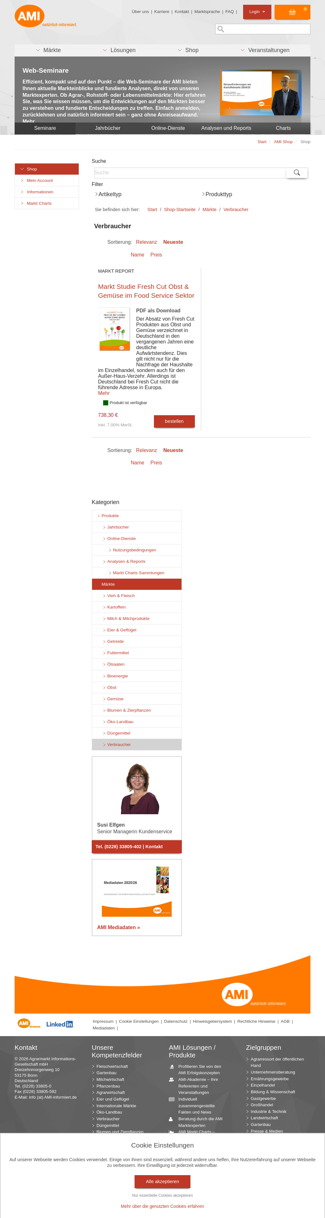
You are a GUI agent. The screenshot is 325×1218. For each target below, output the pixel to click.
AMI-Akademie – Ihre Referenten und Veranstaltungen (196, 1085)
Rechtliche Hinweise (256, 1021)
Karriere (161, 11)
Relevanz (146, 242)
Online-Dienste (168, 128)
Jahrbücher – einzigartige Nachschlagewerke (200, 1154)
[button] (48, 50)
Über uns (140, 11)
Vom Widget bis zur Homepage (194, 1194)
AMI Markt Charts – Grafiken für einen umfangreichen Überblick (199, 1138)
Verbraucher (235, 209)
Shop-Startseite (180, 209)
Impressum (103, 1021)
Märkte (209, 209)
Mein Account (36, 180)
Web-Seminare (46, 70)
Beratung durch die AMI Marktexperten (198, 1122)
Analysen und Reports (226, 128)
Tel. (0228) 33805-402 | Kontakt (129, 846)
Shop (28, 169)
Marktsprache (207, 11)
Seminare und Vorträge (198, 1184)
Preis (156, 254)
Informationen (36, 192)
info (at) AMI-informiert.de (52, 1097)
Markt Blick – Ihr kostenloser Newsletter (197, 1207)
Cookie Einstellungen (139, 1021)
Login (257, 11)
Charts (283, 128)
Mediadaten (104, 1028)
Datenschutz (176, 1021)
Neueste (173, 242)
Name (137, 254)
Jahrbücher (107, 128)
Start (152, 209)
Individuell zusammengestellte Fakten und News (194, 1105)
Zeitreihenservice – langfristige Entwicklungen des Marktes (200, 1171)
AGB (285, 1021)
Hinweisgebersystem (212, 1021)
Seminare (45, 128)
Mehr (103, 393)
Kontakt (182, 11)
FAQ (229, 11)
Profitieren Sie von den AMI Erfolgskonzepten (197, 1069)
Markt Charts (35, 203)
